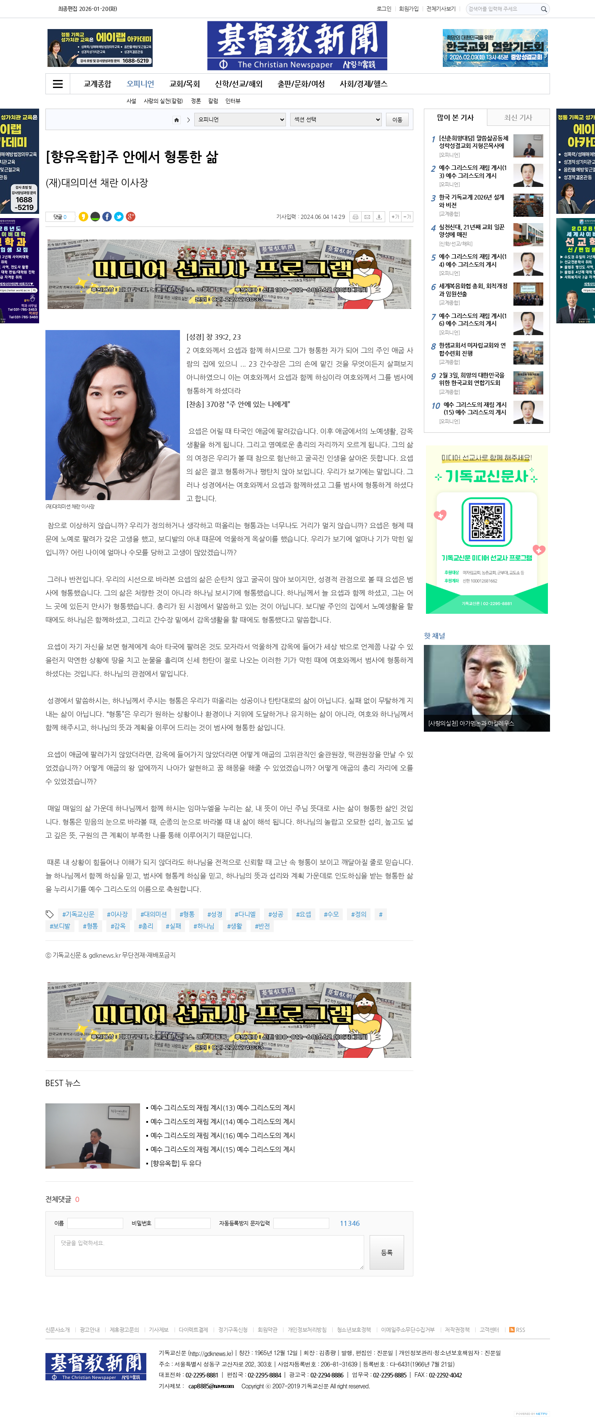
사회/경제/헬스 (363, 83)
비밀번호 (141, 1223)
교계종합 (97, 83)
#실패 (173, 926)
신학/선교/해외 (238, 83)
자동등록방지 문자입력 (244, 1223)
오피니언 (140, 83)
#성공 (275, 914)
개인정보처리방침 (307, 1329)
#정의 (358, 914)
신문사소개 (57, 1329)
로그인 (384, 8)
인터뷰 (232, 101)
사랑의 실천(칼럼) (163, 101)
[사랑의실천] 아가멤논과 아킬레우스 (471, 723)
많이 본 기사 (455, 117)
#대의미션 (153, 914)
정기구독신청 (233, 1329)
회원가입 (408, 8)
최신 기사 (518, 117)
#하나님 (203, 926)
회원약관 (267, 1329)
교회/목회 (184, 83)
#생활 (234, 926)
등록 (387, 1252)
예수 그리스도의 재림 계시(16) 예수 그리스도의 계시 (223, 1136)
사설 (131, 101)
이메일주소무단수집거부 (408, 1329)
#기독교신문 (78, 914)
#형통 (187, 914)
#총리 (145, 926)
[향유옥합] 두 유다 (176, 1163)
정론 (196, 101)
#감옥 (118, 926)
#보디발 (60, 926)
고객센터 (489, 1329)
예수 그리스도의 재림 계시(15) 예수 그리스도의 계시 (223, 1149)
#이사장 (117, 914)
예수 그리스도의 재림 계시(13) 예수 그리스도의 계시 (223, 1108)
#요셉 (303, 914)
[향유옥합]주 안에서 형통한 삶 (131, 156)
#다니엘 (245, 914)
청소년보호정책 (354, 1329)
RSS (517, 1329)
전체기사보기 (441, 8)
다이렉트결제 (193, 1329)
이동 (397, 120)
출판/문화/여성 (301, 83)
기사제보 (158, 1329)
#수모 (331, 914)
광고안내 (89, 1329)
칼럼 (213, 101)
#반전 (262, 926)
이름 (59, 1223)
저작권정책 (457, 1329)
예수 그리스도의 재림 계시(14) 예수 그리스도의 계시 (223, 1122)
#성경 (214, 914)
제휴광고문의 (124, 1329)
